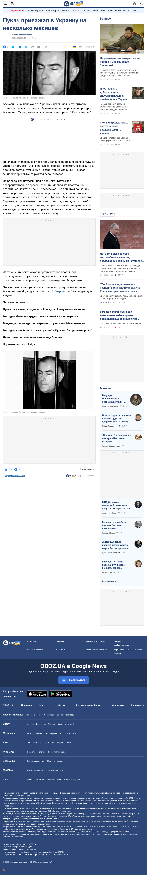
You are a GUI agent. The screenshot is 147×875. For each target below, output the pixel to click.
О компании (32, 642)
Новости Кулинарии (57, 752)
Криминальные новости (22, 35)
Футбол (30, 724)
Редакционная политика (15, 476)
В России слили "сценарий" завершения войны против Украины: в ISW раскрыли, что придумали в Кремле (118, 315)
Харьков (38, 715)
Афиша (30, 780)
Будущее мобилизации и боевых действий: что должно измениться (114, 398)
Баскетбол (41, 724)
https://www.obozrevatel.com (100, 793)
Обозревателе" (62, 291)
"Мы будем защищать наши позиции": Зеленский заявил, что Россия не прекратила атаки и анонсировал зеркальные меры (120, 288)
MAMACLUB (53, 770)
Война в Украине (35, 10)
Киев (29, 715)
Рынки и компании (36, 761)
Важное (105, 18)
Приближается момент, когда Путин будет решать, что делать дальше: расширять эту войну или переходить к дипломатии (121, 268)
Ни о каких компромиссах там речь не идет (121, 323)
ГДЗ (29, 733)
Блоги (97, 705)
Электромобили (47, 743)
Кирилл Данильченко (111, 446)
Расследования (84, 705)
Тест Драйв (32, 743)
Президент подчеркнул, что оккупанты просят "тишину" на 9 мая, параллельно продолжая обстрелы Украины (119, 73)
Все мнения (108, 581)
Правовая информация (95, 642)
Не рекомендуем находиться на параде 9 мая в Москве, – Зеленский (120, 62)
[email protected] (37, 854)
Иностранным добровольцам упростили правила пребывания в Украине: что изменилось (114, 94)
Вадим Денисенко (109, 426)
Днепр (60, 715)
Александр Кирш (109, 513)
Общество (118, 705)
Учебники (37, 733)
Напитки (42, 752)
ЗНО (69, 733)
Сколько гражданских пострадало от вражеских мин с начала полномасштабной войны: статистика (114, 128)
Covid (62, 770)
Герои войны (17, 10)
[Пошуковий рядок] (141, 3)
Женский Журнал (72, 780)
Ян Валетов (107, 573)
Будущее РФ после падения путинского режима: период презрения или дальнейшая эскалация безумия (115, 565)
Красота (50, 780)
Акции (60, 743)
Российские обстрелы (94, 10)
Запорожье (49, 715)
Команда (60, 642)
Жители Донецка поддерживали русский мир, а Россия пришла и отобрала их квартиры (115, 545)
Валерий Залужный (110, 406)
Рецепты (31, 752)
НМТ (75, 733)
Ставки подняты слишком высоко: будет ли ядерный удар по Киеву (116, 418)
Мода (58, 780)
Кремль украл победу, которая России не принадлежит (114, 525)
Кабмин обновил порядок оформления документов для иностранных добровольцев (114, 107)
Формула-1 (69, 724)
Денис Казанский (109, 553)
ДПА (62, 733)
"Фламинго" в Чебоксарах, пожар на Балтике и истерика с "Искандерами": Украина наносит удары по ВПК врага (116, 438)
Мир (41, 705)
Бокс (59, 724)
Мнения (105, 388)
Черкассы (69, 715)
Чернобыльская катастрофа (122, 10)
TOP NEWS (107, 214)
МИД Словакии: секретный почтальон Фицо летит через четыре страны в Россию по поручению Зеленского (116, 505)
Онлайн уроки (51, 733)
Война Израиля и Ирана (57, 10)
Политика (26, 705)
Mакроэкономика (55, 761)
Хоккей (51, 724)
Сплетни (40, 780)
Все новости (137, 705)
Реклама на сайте (35, 650)
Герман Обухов (108, 533)
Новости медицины (36, 770)
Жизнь (61, 705)
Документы (61, 650)
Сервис (69, 743)
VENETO (76, 10)
